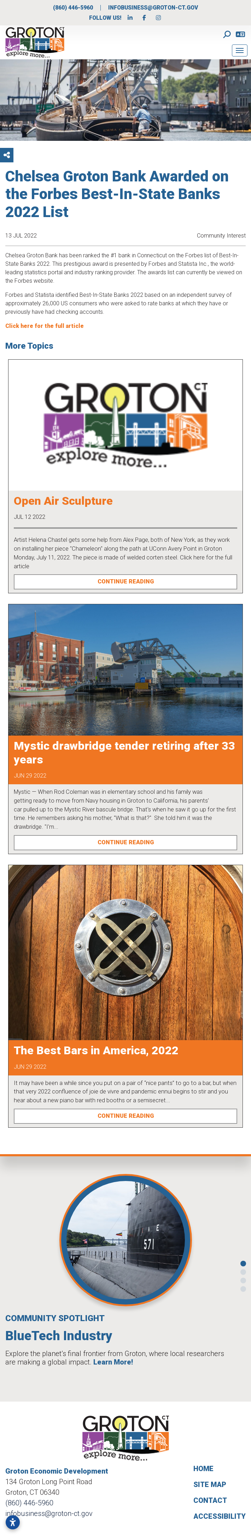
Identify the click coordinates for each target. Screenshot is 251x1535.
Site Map (209, 1484)
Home (203, 1468)
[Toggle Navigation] (239, 50)
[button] (12, 1276)
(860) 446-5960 (73, 7)
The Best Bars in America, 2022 (96, 1050)
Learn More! (113, 1362)
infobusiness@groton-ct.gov (153, 7)
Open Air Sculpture (63, 501)
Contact (210, 1500)
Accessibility (219, 1516)
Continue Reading (126, 581)
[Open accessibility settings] (13, 1522)
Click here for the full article (44, 326)
